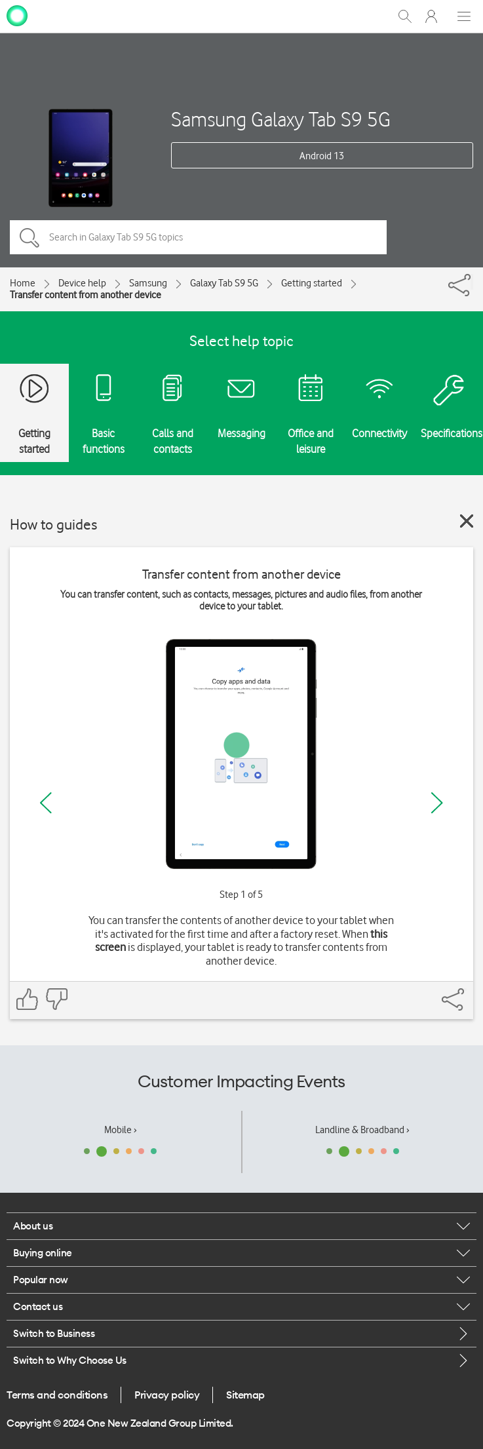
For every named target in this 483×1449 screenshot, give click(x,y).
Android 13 (321, 156)
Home (22, 283)
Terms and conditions (57, 1394)
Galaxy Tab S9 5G (224, 283)
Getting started (311, 283)
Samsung (148, 283)
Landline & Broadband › (362, 1130)
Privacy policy (166, 1394)
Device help (82, 283)
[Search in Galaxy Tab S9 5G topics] (198, 237)
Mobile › (120, 1130)
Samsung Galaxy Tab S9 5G (281, 119)
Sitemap (245, 1394)
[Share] (472, 282)
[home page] (17, 15)
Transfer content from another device (85, 295)
